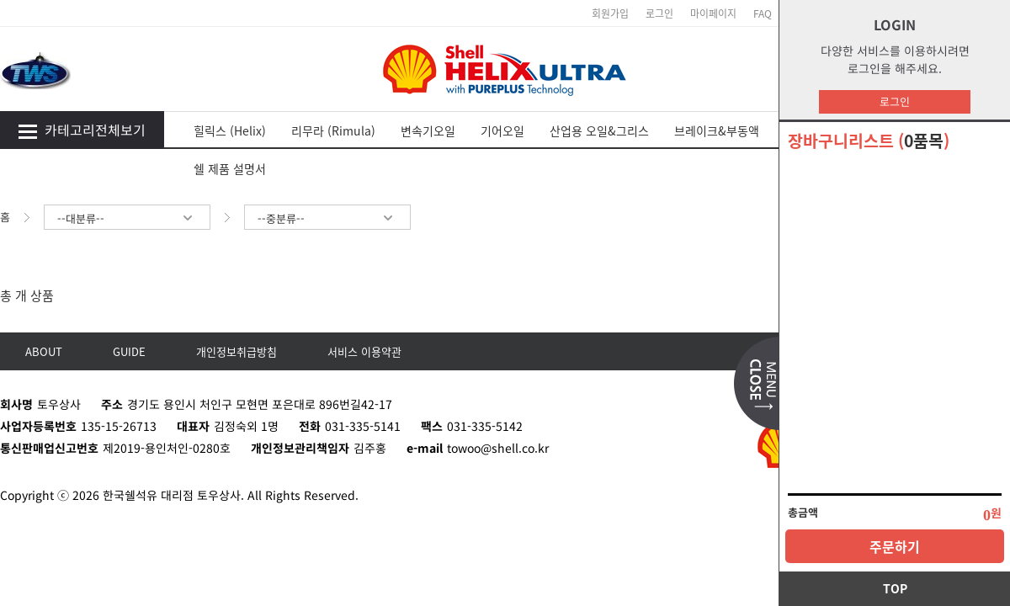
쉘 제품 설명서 (230, 168)
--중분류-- (327, 218)
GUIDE (129, 351)
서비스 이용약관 (364, 351)
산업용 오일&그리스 (599, 130)
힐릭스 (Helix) (230, 130)
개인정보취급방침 (236, 351)
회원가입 (610, 13)
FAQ (762, 13)
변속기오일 (428, 130)
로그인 (895, 101)
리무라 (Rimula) (333, 130)
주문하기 (894, 546)
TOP (895, 588)
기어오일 (502, 130)
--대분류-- (127, 218)
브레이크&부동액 (716, 130)
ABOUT (43, 351)
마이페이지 (713, 13)
